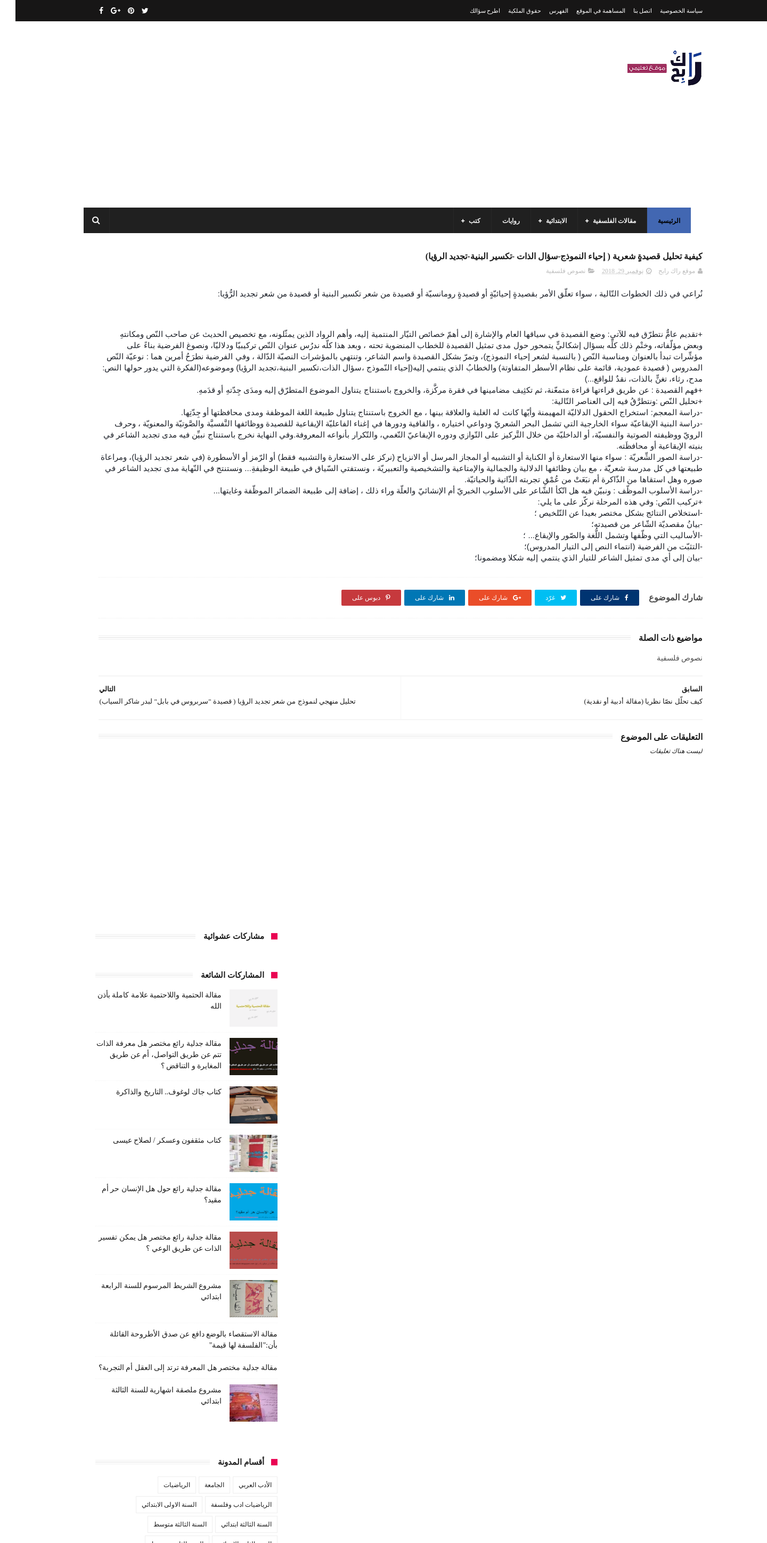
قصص (248, 1003)
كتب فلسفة (103, 1101)
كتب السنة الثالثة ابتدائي (224, 1042)
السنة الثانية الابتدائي (229, 865)
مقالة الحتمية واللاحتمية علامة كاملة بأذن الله (149, 1323)
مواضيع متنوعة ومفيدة (175, 1200)
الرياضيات (161, 806)
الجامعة (199, 806)
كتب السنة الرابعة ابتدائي (138, 1062)
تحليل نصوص (191, 944)
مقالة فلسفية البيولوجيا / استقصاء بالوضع (155, 1372)
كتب (471, 221)
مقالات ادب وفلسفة (230, 1141)
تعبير (152, 944)
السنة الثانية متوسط (161, 865)
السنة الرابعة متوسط (228, 905)
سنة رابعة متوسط (116, 964)
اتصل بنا (627, 10)
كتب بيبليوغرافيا (235, 1101)
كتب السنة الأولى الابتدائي (180, 1023)
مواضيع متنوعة (237, 1200)
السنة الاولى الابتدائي (153, 826)
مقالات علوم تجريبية (229, 1161)
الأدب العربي (239, 806)
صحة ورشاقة (204, 983)
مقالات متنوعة (237, 1180)
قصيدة (216, 1003)
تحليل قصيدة (239, 944)
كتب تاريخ (186, 1101)
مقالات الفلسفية (610, 221)
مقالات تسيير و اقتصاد (160, 1141)
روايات (507, 221)
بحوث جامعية (117, 905)
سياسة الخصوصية (665, 10)
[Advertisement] (274, 114)
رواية (220, 964)
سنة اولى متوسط (177, 964)
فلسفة (99, 983)
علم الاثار (134, 983)
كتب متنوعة (240, 1121)
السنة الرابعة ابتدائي (158, 885)
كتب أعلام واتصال (124, 1003)
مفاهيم (126, 1121)
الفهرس (543, 10)
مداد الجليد (508, 1526)
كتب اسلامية (177, 1003)
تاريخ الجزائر (239, 924)
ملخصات (193, 1180)
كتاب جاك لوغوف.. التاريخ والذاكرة (153, 413)
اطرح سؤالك (469, 10)
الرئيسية (665, 221)
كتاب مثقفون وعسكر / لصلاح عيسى (151, 462)
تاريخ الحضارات (117, 924)
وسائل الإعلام (238, 1220)
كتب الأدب (242, 1023)
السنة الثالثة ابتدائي (231, 845)
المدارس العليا (168, 905)
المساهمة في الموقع (585, 10)
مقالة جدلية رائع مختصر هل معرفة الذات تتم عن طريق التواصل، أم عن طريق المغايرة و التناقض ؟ (143, 376)
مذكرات (200, 1121)
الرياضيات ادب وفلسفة (225, 826)
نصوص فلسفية (550, 296)
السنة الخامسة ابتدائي (227, 885)
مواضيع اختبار (149, 1180)
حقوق (248, 964)
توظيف (122, 944)
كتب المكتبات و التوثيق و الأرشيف (140, 1082)
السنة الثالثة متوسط (164, 845)
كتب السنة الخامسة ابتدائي (220, 1062)
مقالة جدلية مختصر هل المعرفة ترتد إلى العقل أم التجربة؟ (173, 689)
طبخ (167, 983)
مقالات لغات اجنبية (164, 1161)
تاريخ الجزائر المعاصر (180, 924)
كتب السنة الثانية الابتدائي (144, 1042)
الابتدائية (552, 221)
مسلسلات (162, 1121)
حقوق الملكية (509, 10)
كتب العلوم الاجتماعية (227, 1082)
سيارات (246, 983)
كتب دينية (146, 1101)
